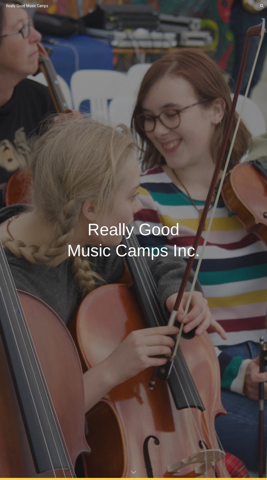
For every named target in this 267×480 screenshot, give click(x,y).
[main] (133, 240)
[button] (262, 6)
